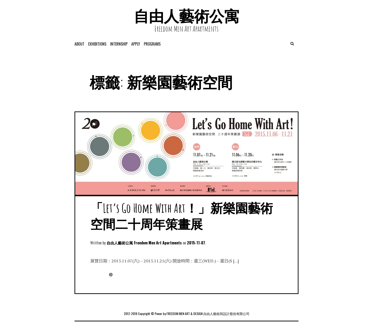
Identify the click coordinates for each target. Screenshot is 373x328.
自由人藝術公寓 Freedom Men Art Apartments (144, 243)
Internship (119, 44)
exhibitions (97, 44)
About (79, 44)
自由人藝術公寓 (186, 16)
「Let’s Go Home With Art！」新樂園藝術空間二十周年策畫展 (181, 216)
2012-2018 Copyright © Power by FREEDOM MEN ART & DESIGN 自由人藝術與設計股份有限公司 (186, 313)
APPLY (135, 44)
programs (152, 44)
